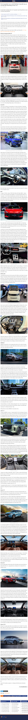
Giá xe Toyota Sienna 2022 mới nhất (5, 710)
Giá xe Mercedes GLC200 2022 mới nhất (5, 711)
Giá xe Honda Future (15, 708)
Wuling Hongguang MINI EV (16, 695)
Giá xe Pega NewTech (15, 711)
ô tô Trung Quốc (8, 695)
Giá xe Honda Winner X (15, 703)
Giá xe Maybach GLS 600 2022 (5, 704)
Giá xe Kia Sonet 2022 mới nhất (5, 708)
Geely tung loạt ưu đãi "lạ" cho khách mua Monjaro (11, 14)
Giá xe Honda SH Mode (15, 704)
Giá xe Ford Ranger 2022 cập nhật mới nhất (5, 707)
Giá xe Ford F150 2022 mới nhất (5, 703)
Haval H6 (24, 695)
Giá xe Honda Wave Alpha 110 (16, 707)
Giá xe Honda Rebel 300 (15, 710)
